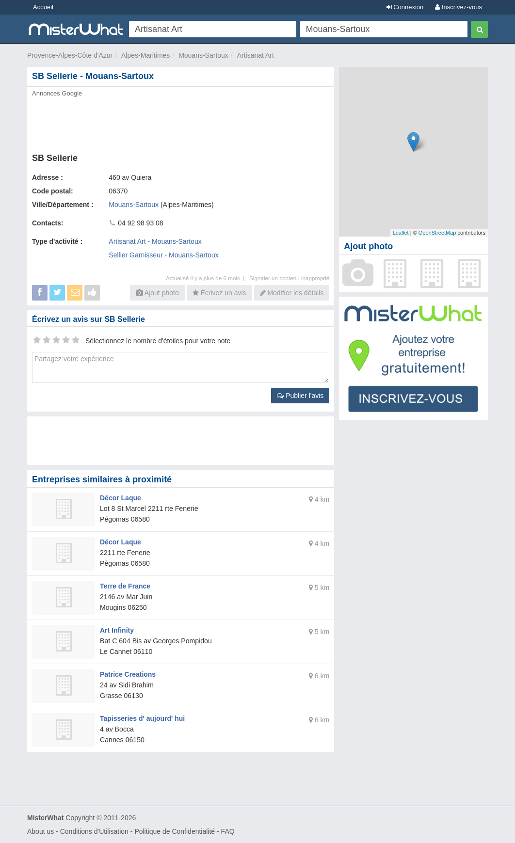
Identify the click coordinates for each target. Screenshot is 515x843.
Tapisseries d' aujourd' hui (142, 718)
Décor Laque (120, 498)
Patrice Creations (128, 674)
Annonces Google (57, 93)
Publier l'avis (300, 395)
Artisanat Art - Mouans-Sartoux (155, 241)
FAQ (228, 831)
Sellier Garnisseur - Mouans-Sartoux (163, 255)
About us (40, 831)
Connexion (405, 7)
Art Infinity (117, 630)
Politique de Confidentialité (174, 831)
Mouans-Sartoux (203, 55)
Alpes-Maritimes (145, 55)
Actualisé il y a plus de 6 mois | (207, 278)
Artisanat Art (255, 55)
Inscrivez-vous (458, 7)
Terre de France (125, 586)
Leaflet (401, 233)
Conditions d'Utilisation (94, 831)
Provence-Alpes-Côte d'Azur (70, 55)
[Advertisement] (180, 122)
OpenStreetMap (437, 233)
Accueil (43, 7)
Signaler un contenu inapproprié (289, 278)
